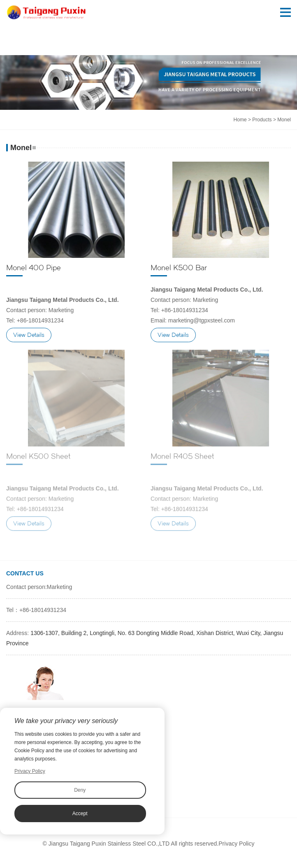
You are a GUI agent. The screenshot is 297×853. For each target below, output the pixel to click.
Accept (80, 813)
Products (261, 120)
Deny (80, 790)
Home (240, 120)
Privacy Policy (236, 843)
